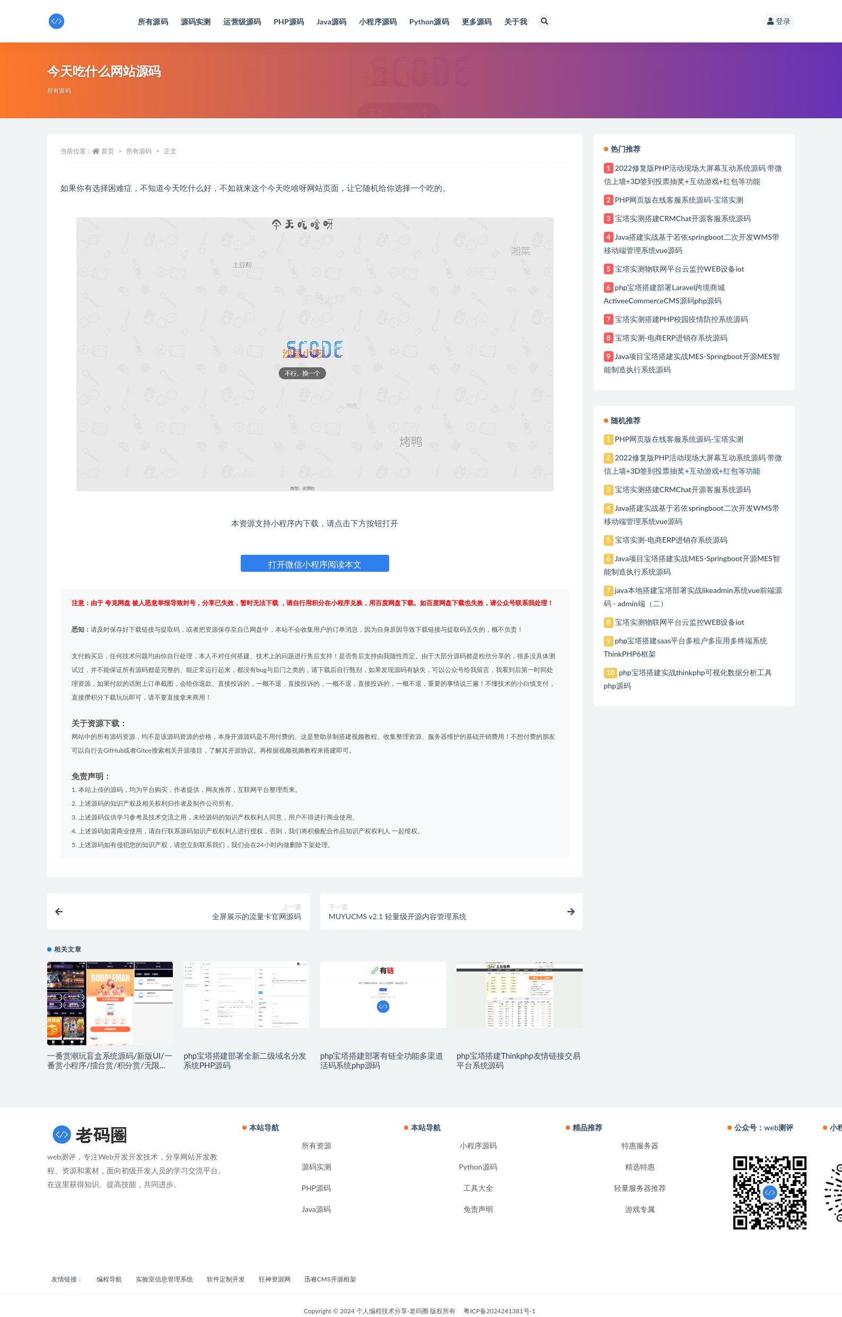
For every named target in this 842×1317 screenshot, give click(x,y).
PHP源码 (316, 1187)
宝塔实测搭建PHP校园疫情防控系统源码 (682, 319)
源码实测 (316, 1166)
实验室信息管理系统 (164, 1279)
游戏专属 (640, 1209)
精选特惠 (640, 1166)
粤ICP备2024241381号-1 (499, 1311)
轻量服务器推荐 (640, 1187)
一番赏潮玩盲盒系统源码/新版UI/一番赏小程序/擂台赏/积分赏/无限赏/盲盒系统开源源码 (109, 1065)
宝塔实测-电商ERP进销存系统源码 (671, 337)
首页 (107, 151)
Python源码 (478, 1166)
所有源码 (59, 90)
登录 (779, 20)
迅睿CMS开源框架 (330, 1279)
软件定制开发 (226, 1279)
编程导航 (109, 1279)
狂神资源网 (275, 1279)
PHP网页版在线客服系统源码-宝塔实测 (679, 199)
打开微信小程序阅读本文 (315, 564)
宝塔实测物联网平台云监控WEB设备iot (679, 268)
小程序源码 (478, 1145)
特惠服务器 (640, 1145)
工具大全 (478, 1187)
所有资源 (316, 1145)
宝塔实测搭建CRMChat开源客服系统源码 (683, 218)
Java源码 (316, 1209)
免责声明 (478, 1209)
